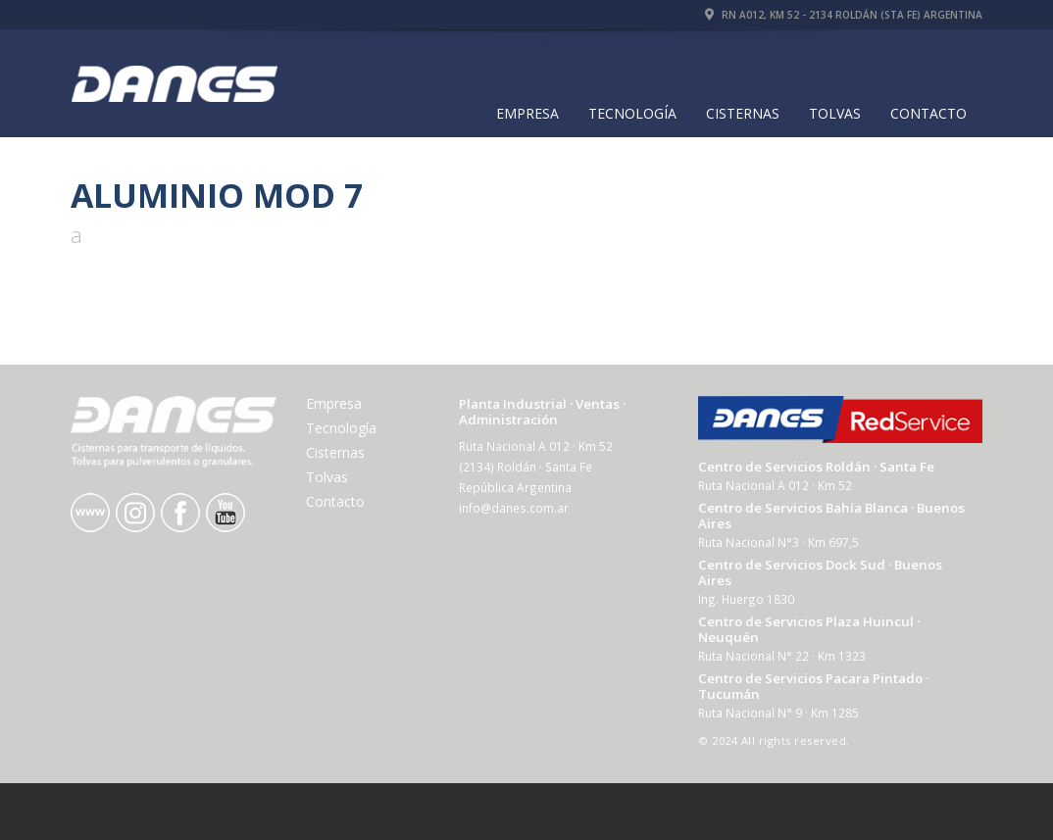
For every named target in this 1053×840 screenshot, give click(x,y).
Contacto (928, 113)
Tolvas (835, 113)
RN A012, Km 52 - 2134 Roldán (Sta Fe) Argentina (843, 15)
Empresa (527, 113)
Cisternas (742, 113)
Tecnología (632, 113)
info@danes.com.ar (514, 508)
